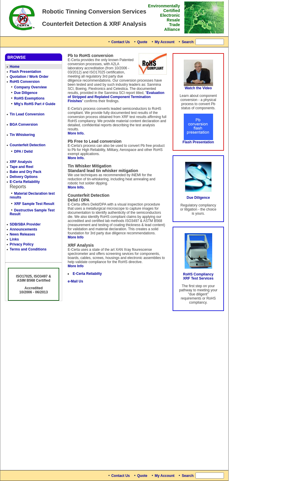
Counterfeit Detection (27, 145)
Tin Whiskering (22, 135)
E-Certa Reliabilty (87, 274)
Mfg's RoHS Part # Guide (34, 104)
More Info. (76, 133)
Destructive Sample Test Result (32, 212)
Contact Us (120, 42)
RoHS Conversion (25, 82)
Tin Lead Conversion (27, 114)
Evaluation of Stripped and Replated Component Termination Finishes (116, 97)
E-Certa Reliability (25, 182)
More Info (76, 237)
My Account (165, 42)
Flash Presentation (25, 72)
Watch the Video (198, 88)
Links (14, 239)
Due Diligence (25, 93)
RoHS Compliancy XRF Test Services (198, 276)
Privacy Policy (21, 244)
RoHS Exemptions (29, 98)
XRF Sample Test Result (34, 204)
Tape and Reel (21, 167)
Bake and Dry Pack (25, 172)
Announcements (23, 229)
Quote (142, 42)
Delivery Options (24, 177)
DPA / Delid (23, 151)
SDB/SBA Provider (25, 224)
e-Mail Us (75, 281)
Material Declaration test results (32, 195)
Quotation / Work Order (29, 77)
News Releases (22, 234)
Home (14, 67)
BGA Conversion (24, 124)
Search (187, 42)
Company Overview (30, 87)
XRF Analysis (21, 162)
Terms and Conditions (28, 249)
